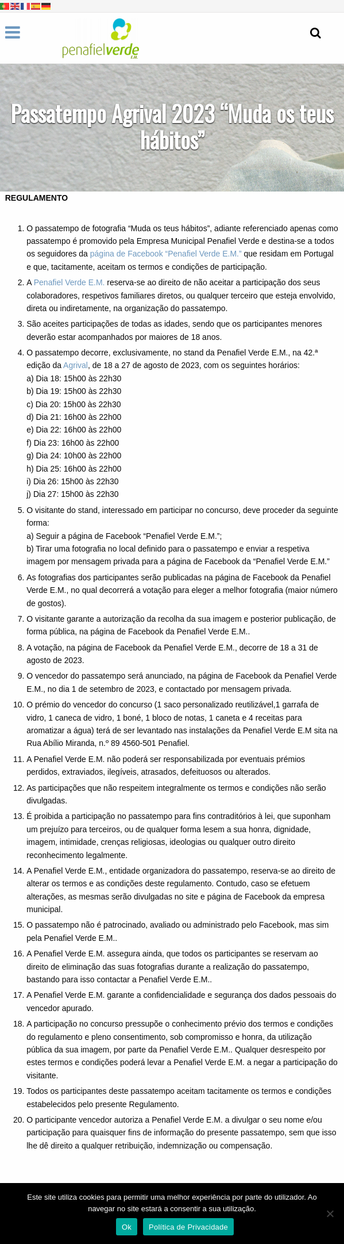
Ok (127, 1227)
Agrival (75, 365)
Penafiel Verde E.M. (69, 282)
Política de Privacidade (188, 1227)
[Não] (329, 1213)
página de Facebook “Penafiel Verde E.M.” (166, 253)
